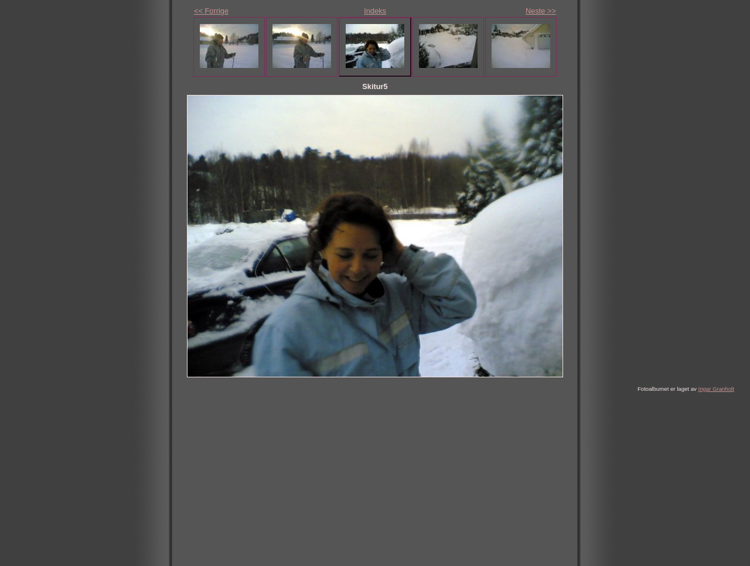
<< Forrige (211, 10)
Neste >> (541, 10)
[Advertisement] (356, 479)
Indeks (375, 10)
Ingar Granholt (716, 389)
